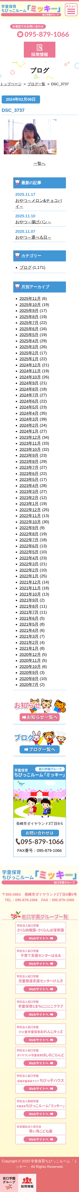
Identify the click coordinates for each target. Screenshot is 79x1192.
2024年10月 (30, 377)
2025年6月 (29, 329)
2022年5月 (29, 552)
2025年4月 (29, 341)
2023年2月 (29, 497)
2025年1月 (29, 359)
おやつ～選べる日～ (33, 237)
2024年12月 (30, 365)
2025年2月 (29, 353)
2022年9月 (29, 528)
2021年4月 (29, 630)
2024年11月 (30, 371)
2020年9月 (29, 672)
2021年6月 (29, 618)
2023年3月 (29, 491)
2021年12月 (30, 582)
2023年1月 (29, 503)
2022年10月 (30, 522)
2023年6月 (29, 473)
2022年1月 (29, 576)
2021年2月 (29, 642)
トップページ (10, 84)
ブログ (26, 267)
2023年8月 (29, 461)
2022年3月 (29, 564)
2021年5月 (29, 624)
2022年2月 (29, 570)
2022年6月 (29, 546)
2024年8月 (29, 389)
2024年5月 (29, 407)
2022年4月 (29, 558)
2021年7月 (29, 612)
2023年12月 (30, 437)
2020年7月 (29, 684)
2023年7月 (29, 467)
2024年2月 (29, 425)
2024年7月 (29, 395)
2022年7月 (29, 540)
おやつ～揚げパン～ (33, 222)
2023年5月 (29, 479)
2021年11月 (30, 588)
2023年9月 (29, 455)
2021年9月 (29, 600)
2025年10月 (30, 304)
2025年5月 (29, 334)
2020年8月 (29, 678)
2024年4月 (29, 413)
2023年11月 (30, 443)
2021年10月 (30, 594)
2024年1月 (29, 431)
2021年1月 (29, 648)
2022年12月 (30, 510)
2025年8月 (29, 317)
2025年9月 (29, 310)
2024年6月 (29, 401)
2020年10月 (30, 666)
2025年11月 (30, 298)
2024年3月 (29, 419)
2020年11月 (30, 660)
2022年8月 (29, 534)
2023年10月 (30, 449)
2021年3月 (29, 636)
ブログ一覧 (36, 84)
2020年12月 (30, 654)
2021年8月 (29, 606)
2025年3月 (29, 347)
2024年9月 (29, 383)
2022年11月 (30, 515)
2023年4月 (29, 485)
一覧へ (39, 163)
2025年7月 (29, 322)
